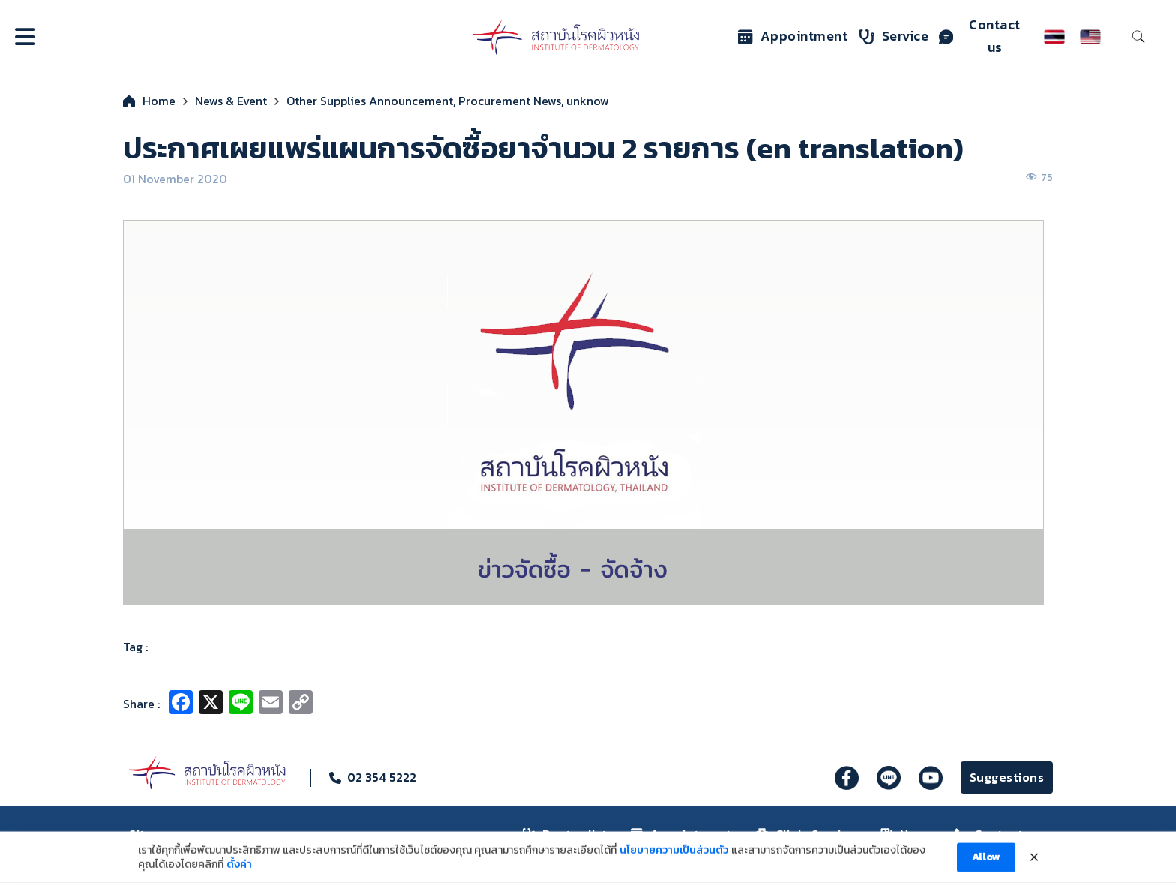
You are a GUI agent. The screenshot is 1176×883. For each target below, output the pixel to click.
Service (894, 36)
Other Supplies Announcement (369, 101)
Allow (986, 864)
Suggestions (1007, 777)
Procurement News (509, 101)
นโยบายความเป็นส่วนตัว (674, 857)
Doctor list (565, 834)
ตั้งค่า (239, 872)
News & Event (231, 101)
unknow (587, 101)
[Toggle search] (1138, 37)
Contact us (980, 36)
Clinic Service (806, 834)
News (905, 834)
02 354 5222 (381, 777)
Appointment (793, 36)
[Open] (24, 37)
